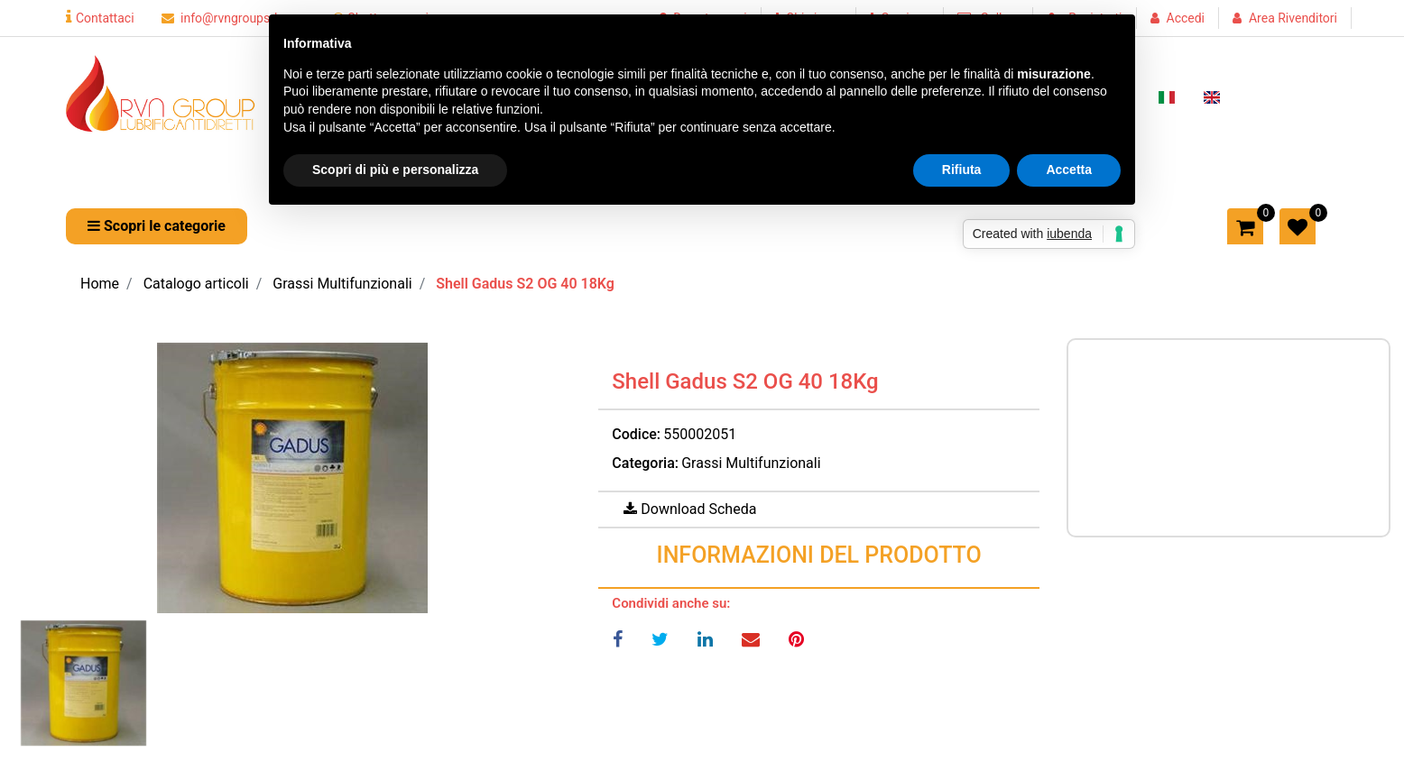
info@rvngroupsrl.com (234, 18)
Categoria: (645, 463)
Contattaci (100, 18)
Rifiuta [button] (962, 169)
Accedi (1186, 18)
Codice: (636, 434)
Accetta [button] (1069, 169)
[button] (156, 226)
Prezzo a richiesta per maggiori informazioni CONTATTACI (1210, 434)
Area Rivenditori (1293, 18)
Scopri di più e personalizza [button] (395, 169)
